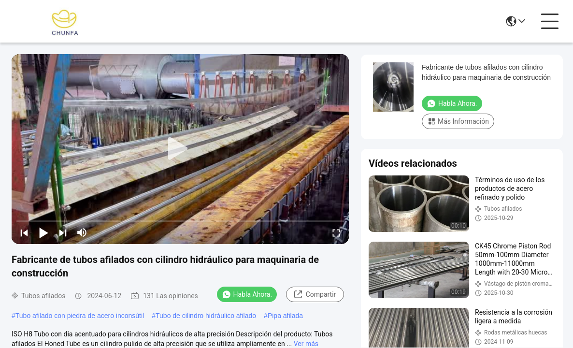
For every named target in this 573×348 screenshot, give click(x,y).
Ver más (306, 344)
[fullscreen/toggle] (336, 232)
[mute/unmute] (82, 232)
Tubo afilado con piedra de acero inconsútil (79, 315)
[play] (180, 149)
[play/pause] (43, 232)
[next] (62, 232)
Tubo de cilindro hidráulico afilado (206, 315)
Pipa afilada (285, 315)
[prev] (24, 232)
